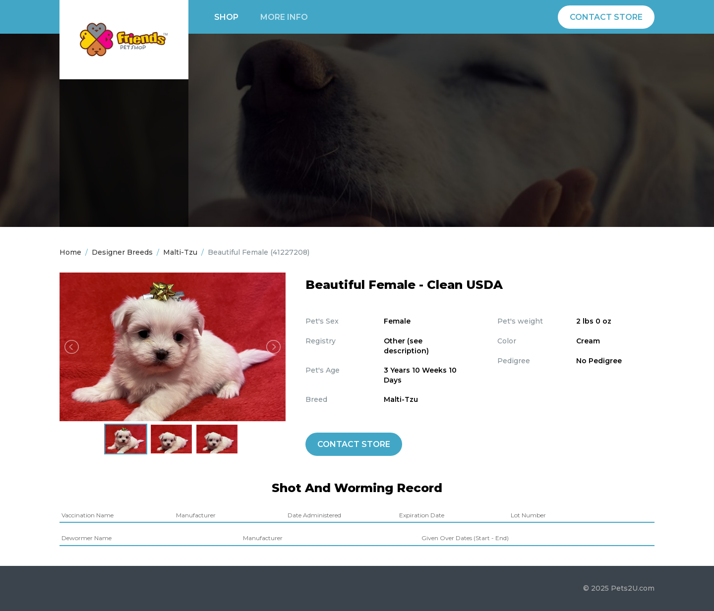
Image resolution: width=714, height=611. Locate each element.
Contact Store (606, 17)
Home (70, 252)
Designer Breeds (122, 252)
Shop (226, 17)
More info (284, 17)
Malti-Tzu (180, 252)
